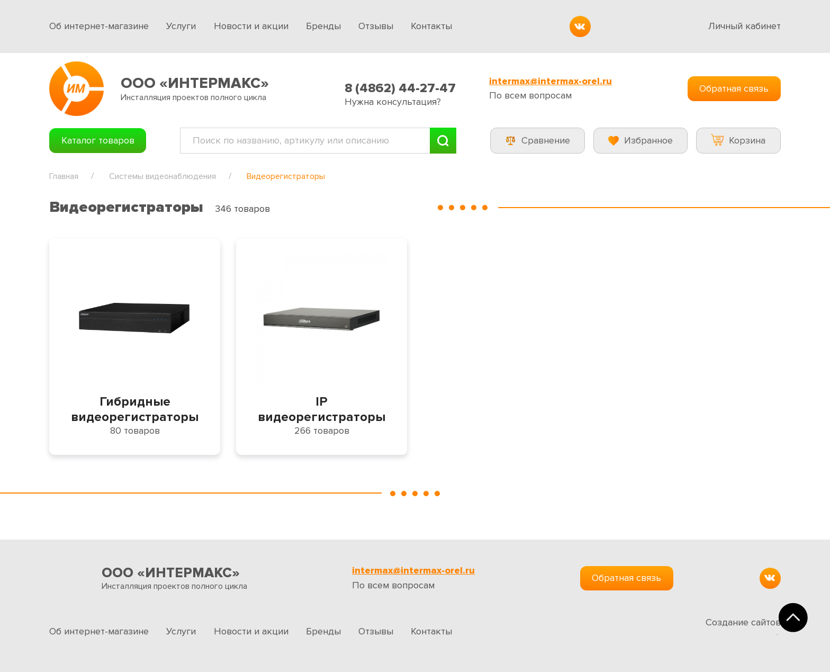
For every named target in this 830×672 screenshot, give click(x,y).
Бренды (323, 26)
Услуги (181, 26)
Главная (63, 176)
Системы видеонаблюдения (162, 176)
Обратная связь (734, 88)
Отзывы (375, 26)
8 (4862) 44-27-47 (400, 88)
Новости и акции (251, 26)
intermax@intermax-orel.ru (550, 81)
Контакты (431, 26)
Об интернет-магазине (99, 26)
